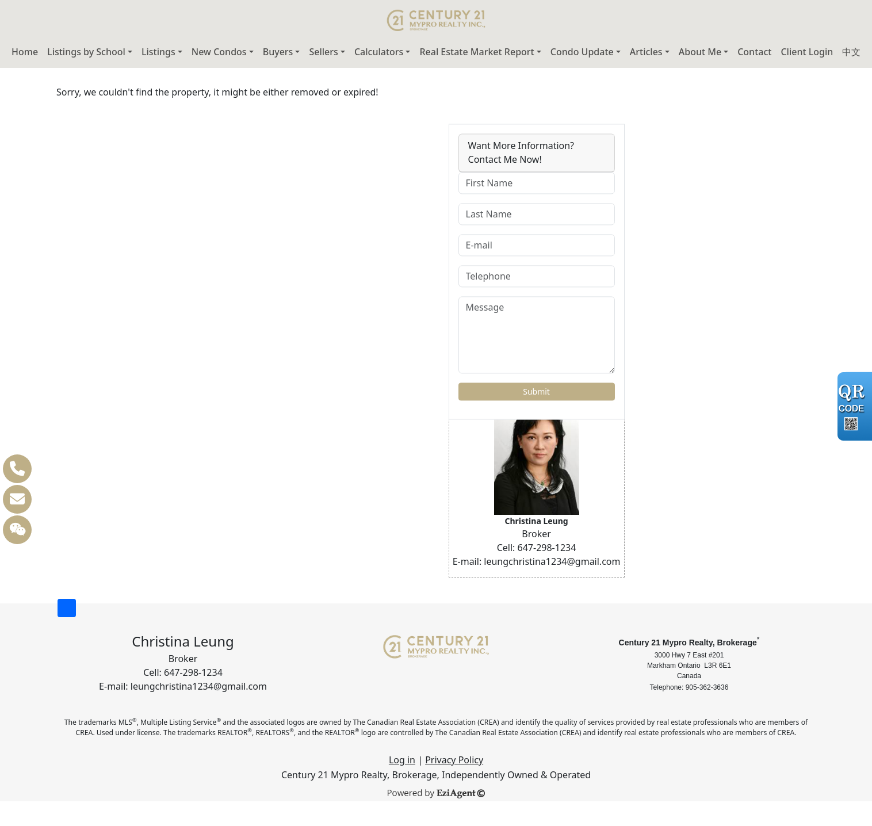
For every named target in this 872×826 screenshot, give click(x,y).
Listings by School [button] (86, 51)
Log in (402, 760)
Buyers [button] (278, 51)
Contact (754, 51)
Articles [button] (646, 51)
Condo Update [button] (582, 51)
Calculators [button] (378, 51)
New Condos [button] (219, 51)
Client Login (807, 51)
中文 (851, 51)
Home (25, 51)
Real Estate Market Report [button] (476, 51)
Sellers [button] (323, 51)
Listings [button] (158, 51)
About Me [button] (700, 51)
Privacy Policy (454, 760)
